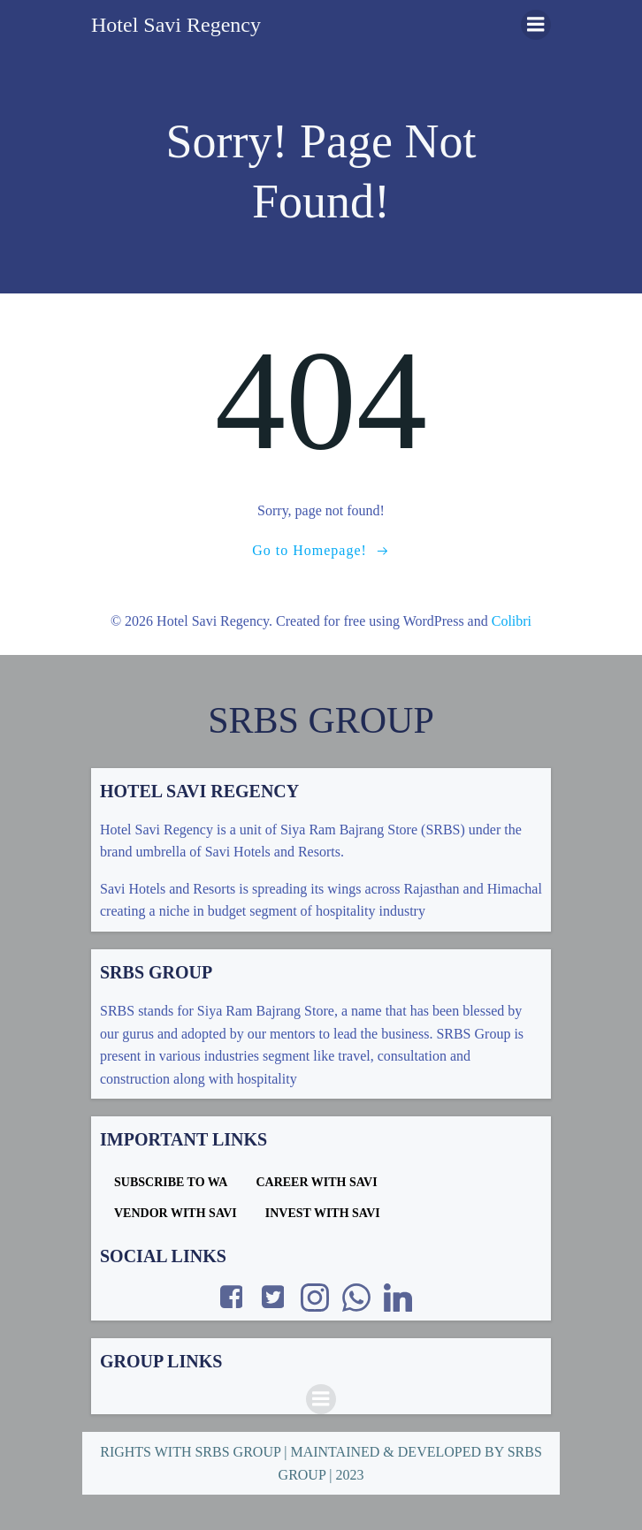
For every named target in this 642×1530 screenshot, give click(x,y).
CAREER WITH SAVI (316, 1182)
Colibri (511, 620)
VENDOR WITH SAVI (175, 1213)
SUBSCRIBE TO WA (170, 1182)
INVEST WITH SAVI (322, 1213)
